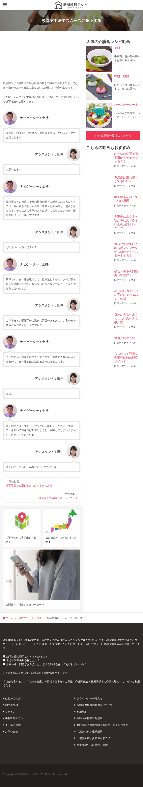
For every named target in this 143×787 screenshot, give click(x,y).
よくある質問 (13, 724)
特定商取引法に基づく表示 (92, 744)
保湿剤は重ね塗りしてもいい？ (126, 179)
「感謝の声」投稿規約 (89, 731)
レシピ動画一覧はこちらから (113, 135)
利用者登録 (11, 704)
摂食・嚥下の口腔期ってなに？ (126, 273)
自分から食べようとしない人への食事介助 (126, 318)
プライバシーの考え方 (89, 698)
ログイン (10, 711)
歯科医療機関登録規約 (89, 718)
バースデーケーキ (126, 104)
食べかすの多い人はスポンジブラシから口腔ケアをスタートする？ (126, 249)
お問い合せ (11, 731)
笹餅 (117, 47)
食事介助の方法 (124, 338)
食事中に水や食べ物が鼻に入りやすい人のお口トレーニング (126, 222)
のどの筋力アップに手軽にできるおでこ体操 (126, 294)
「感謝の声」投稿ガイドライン (95, 738)
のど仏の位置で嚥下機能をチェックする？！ (126, 157)
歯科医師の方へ (14, 718)
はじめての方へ (14, 698)
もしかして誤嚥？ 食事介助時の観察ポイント (127, 357)
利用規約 (82, 711)
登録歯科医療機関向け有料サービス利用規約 (102, 724)
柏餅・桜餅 (121, 76)
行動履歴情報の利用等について (95, 704)
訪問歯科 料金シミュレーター (24, 604)
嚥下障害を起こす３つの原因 (126, 199)
